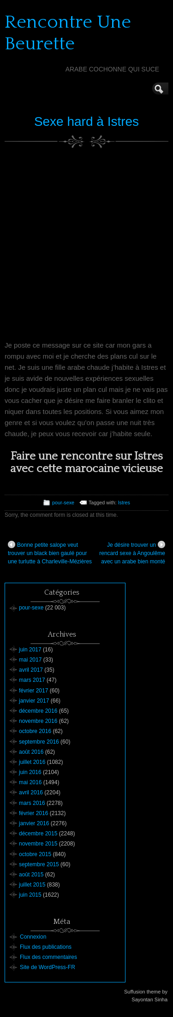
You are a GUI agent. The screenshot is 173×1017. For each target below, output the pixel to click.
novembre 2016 (38, 721)
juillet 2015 (32, 884)
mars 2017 (32, 680)
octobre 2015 (35, 854)
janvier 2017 (34, 701)
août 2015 (31, 874)
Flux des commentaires (48, 957)
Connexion (33, 937)
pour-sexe (63, 502)
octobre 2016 (35, 731)
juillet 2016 (32, 762)
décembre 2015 (38, 833)
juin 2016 (30, 772)
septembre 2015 (39, 864)
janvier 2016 (34, 823)
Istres (124, 502)
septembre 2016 (39, 742)
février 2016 (33, 813)
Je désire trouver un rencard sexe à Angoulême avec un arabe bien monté (132, 553)
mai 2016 (30, 782)
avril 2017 (31, 670)
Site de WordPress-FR (47, 967)
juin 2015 (30, 895)
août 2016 (31, 752)
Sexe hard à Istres (86, 121)
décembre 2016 (38, 711)
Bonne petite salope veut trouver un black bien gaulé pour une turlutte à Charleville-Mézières (50, 553)
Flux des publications (46, 947)
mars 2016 (32, 803)
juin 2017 (30, 649)
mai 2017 (30, 659)
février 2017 (33, 690)
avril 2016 (31, 792)
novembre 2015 (38, 843)
